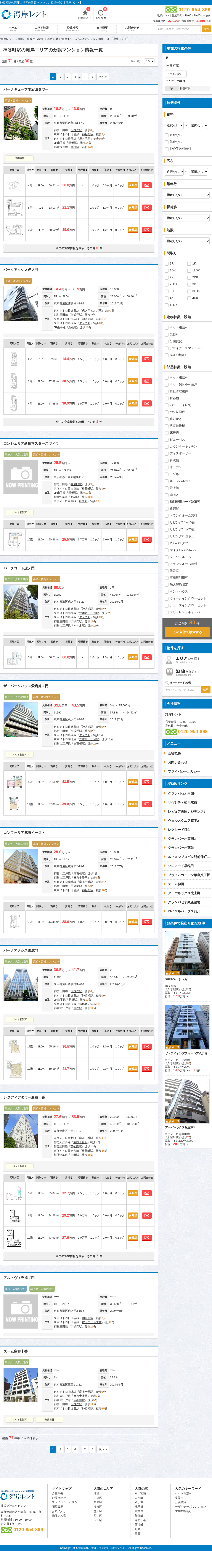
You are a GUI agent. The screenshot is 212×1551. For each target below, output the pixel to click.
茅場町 (139, 1524)
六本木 (139, 1511)
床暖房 (174, 432)
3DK (173, 291)
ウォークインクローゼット (188, 598)
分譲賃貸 (19, 158)
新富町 (139, 1515)
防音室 (174, 570)
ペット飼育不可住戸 (183, 384)
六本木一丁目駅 (89, 613)
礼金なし (176, 141)
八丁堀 (139, 1502)
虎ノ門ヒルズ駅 (92, 310)
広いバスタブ (179, 543)
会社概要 (102, 29)
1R (172, 263)
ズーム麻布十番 (15, 1351)
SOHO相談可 (179, 355)
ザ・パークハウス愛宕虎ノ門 (25, 686)
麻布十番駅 (81, 877)
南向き (174, 494)
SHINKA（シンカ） (177, 979)
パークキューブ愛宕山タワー (25, 89)
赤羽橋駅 (79, 743)
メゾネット (177, 474)
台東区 (98, 1502)
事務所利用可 (179, 577)
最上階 (174, 488)
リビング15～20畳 (182, 529)
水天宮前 (140, 1493)
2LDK (173, 284)
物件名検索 (59, 1515)
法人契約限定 (179, 584)
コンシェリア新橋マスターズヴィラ (31, 443)
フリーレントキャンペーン (188, 612)
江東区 (98, 1506)
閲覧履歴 (101, 13)
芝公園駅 (76, 886)
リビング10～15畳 (182, 522)
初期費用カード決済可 (185, 501)
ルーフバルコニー (182, 481)
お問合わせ (132, 29)
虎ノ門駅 (84, 138)
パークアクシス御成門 (20, 950)
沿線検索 (72, 29)
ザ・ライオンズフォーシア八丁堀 (186, 1053)
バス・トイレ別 (180, 405)
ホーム (13, 29)
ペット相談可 (20, 512)
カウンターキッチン (183, 446)
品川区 (98, 1515)
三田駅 (75, 1154)
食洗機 (174, 460)
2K (171, 277)
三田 (137, 1533)
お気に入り (84, 13)
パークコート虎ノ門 (19, 568)
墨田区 (98, 1511)
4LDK (173, 305)
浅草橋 (139, 1506)
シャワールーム (180, 557)
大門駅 (78, 1008)
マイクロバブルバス (183, 550)
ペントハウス (179, 591)
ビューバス (177, 439)
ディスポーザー (180, 453)
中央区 (98, 1497)
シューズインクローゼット (188, 605)
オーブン (176, 467)
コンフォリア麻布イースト (24, 833)
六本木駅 (79, 625)
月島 (137, 1529)
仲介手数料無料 (180, 148)
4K (171, 298)
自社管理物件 (179, 391)
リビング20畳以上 (182, 536)
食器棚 (174, 398)
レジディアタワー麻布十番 (24, 1097)
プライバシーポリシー (66, 1502)
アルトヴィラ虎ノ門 (19, 1278)
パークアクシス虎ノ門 (20, 270)
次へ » (103, 76)
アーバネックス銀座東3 (180, 1127)
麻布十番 (140, 1520)
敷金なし (176, 135)
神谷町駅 (87, 134)
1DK (173, 270)
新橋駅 (72, 142)
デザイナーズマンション (186, 348)
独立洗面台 (177, 412)
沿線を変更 (176, 74)
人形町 (139, 1497)
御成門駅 (76, 130)
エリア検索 (42, 29)
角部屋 (174, 508)
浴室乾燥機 (177, 425)
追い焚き (176, 418)
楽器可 (174, 334)
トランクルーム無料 (183, 515)
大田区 (98, 1520)
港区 (96, 1493)
